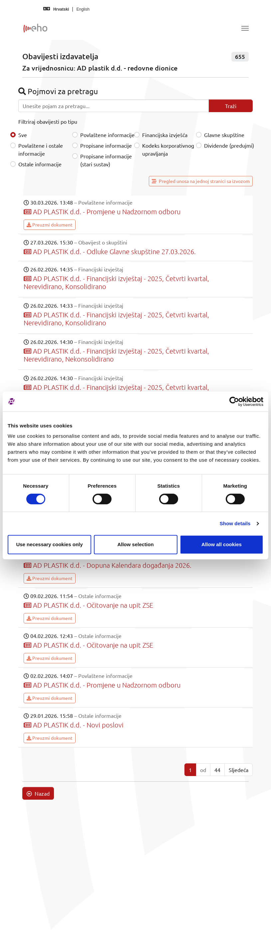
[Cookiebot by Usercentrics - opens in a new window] (234, 401)
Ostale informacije (40, 164)
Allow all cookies (221, 544)
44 (217, 769)
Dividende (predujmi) (229, 145)
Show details (235, 523)
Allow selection (135, 544)
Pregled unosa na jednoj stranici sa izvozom (201, 181)
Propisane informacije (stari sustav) (106, 160)
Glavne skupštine (224, 134)
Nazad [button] (38, 793)
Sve (22, 134)
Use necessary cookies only (49, 544)
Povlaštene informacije (107, 134)
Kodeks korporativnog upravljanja (168, 149)
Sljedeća (238, 769)
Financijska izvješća (164, 134)
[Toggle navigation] (245, 28)
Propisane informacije (106, 145)
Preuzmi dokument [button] (50, 225)
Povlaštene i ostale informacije (40, 149)
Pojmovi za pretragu (58, 91)
